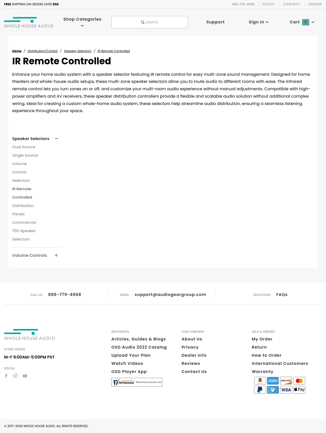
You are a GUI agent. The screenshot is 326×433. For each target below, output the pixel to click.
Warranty (262, 372)
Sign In (259, 22)
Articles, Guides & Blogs (138, 339)
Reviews (191, 363)
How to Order (266, 355)
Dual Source (23, 147)
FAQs (282, 294)
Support (215, 22)
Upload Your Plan (131, 355)
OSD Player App (129, 372)
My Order (262, 339)
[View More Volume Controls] (56, 255)
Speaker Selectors (30, 139)
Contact (291, 4)
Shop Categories (82, 21)
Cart (302, 22)
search (149, 22)
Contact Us (194, 372)
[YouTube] (25, 376)
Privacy (190, 347)
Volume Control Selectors (21, 172)
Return (259, 347)
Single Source (25, 155)
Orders (315, 4)
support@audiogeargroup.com (170, 294)
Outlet (269, 4)
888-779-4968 (64, 294)
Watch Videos (127, 363)
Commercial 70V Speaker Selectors (24, 231)
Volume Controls (29, 255)
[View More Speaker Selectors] (56, 139)
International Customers (280, 363)
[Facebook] (6, 376)
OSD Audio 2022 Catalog (139, 347)
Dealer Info (194, 355)
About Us (192, 339)
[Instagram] (15, 376)
